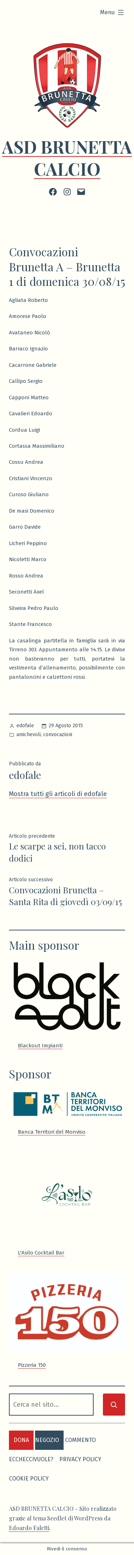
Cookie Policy (29, 1478)
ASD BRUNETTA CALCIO (67, 157)
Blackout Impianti (40, 1045)
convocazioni (57, 735)
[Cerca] (114, 1405)
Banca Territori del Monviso (51, 1132)
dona (21, 1440)
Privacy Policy (80, 1459)
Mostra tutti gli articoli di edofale (58, 794)
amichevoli (28, 735)
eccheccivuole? (31, 1459)
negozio (47, 1440)
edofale (25, 726)
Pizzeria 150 (32, 1365)
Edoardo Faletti (29, 1527)
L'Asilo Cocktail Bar (41, 1252)
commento (80, 1440)
